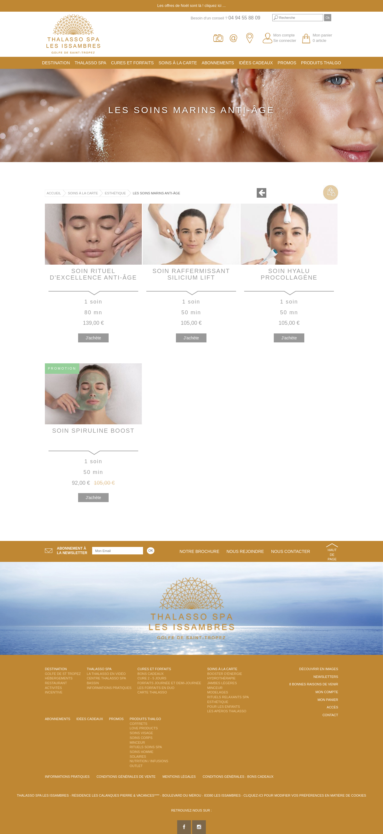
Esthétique (115, 193)
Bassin (93, 683)
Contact (330, 715)
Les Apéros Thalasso (226, 711)
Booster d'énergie (224, 674)
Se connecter (284, 40)
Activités (53, 688)
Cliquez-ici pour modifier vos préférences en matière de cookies (305, 795)
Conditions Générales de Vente (125, 776)
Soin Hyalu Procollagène (289, 274)
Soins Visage (141, 733)
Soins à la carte (178, 62)
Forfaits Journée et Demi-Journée (169, 683)
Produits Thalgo (321, 62)
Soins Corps (141, 738)
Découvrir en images (318, 669)
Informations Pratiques (109, 688)
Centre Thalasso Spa (106, 678)
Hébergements (58, 678)
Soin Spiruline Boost (93, 430)
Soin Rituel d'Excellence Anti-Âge (93, 274)
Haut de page (332, 554)
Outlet (136, 766)
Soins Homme (141, 752)
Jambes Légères (222, 683)
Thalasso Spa (91, 62)
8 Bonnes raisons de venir (313, 684)
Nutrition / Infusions (149, 761)
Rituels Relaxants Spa (228, 697)
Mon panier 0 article (322, 38)
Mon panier (327, 700)
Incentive (54, 692)
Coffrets (138, 723)
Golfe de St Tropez (63, 674)
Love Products (144, 728)
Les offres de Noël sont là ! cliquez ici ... (191, 5)
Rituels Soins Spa (146, 747)
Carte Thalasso (152, 692)
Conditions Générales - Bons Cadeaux (238, 776)
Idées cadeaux (256, 62)
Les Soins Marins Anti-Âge (156, 193)
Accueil (54, 193)
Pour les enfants (223, 706)
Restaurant (56, 683)
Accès (332, 707)
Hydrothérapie (221, 678)
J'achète (93, 338)
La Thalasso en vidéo (106, 674)
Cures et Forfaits (132, 62)
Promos (287, 62)
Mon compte (284, 35)
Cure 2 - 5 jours (151, 678)
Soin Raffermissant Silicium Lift (191, 274)
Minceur (214, 688)
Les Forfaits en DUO (155, 688)
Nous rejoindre (245, 551)
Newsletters (325, 677)
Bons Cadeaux (150, 674)
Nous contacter (290, 551)
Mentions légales (179, 776)
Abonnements (218, 62)
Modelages (217, 692)
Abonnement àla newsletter (72, 550)
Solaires (138, 756)
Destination (56, 62)
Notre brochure (199, 551)
